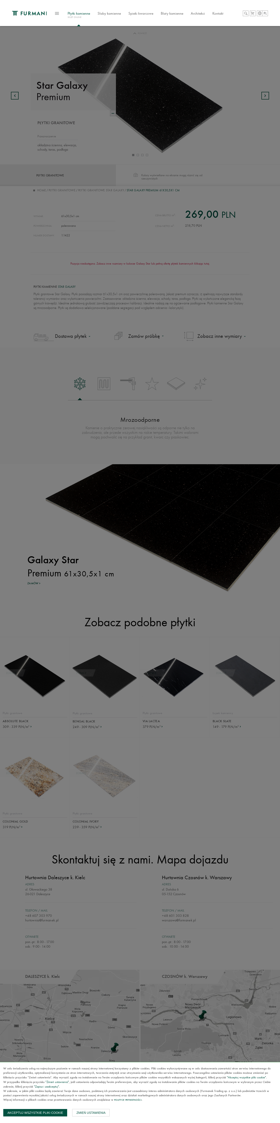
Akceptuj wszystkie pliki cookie (35, 1112)
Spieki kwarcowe (148, 14)
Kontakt (225, 14)
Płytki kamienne (86, 16)
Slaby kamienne (116, 14)
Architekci (205, 14)
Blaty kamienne (179, 14)
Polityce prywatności (128, 1100)
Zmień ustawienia (90, 1112)
